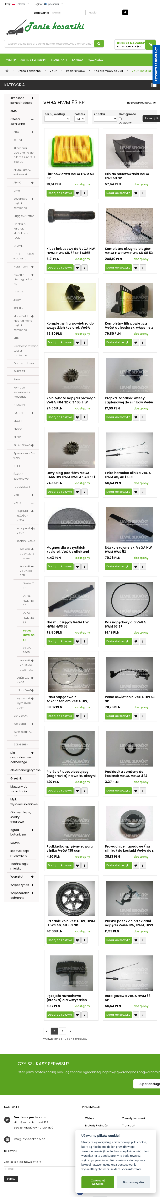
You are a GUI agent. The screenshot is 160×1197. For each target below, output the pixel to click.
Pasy (17, 380)
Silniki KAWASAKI (24, 446)
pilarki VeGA (25, 691)
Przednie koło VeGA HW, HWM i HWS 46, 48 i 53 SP (71, 924)
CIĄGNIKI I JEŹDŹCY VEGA (23, 516)
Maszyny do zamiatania (18, 789)
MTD (16, 338)
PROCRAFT (20, 405)
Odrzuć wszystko (133, 1182)
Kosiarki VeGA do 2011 (26, 571)
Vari (16, 495)
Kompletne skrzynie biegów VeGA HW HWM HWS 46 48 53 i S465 (129, 251)
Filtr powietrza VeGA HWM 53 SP (70, 176)
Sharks (18, 429)
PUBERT (18, 413)
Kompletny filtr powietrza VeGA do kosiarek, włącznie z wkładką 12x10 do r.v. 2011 (129, 326)
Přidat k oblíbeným (77, 193)
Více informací (131, 1169)
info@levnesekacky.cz (29, 1139)
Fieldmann (21, 267)
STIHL (17, 466)
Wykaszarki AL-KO (23, 734)
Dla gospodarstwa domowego (20, 758)
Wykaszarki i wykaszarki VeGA (25, 703)
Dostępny (125, 123)
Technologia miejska (19, 866)
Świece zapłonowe (21, 477)
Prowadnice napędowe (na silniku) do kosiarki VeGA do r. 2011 (129, 849)
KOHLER (18, 308)
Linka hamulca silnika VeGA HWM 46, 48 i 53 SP (128, 475)
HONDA (18, 292)
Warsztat (16, 877)
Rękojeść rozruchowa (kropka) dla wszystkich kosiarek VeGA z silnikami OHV (68, 998)
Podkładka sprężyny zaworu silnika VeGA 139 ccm (70, 849)
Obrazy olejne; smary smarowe (20, 817)
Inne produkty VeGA (26, 531)
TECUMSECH (22, 487)
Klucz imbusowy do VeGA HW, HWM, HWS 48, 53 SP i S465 (71, 251)
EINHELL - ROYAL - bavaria (24, 256)
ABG (16, 132)
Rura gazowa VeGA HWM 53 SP (127, 998)
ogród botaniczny (18, 832)
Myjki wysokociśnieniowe (23, 802)
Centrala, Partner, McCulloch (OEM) (21, 231)
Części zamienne (17, 121)
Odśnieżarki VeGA (24, 680)
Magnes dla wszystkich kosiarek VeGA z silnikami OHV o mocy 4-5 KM (68, 550)
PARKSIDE (20, 372)
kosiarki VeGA (26, 541)
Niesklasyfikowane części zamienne (26, 351)
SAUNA (15, 843)
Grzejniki (16, 779)
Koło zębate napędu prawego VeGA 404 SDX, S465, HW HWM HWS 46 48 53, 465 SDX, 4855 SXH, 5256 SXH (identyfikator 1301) (71, 401)
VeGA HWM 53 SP (28, 635)
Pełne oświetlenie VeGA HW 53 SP (130, 699)
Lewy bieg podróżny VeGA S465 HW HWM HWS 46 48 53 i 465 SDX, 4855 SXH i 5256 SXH (71, 475)
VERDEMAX (21, 716)
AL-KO (17, 183)
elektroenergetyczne (23, 770)
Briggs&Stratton (24, 216)
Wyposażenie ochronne (20, 895)
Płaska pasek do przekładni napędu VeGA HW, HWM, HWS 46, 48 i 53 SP (129, 924)
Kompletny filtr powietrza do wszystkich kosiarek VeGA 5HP (70, 326)
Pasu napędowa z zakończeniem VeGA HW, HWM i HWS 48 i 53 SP (67, 699)
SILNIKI (17, 438)
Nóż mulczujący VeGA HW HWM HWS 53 (68, 625)
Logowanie (41, 12)
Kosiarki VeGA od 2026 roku (26, 665)
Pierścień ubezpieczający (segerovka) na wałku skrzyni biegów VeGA (71, 774)
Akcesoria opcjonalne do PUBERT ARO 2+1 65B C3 (24, 155)
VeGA (17, 503)
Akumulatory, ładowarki (22, 172)
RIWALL (18, 421)
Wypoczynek (19, 885)
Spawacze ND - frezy (24, 456)
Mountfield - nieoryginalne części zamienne (23, 323)
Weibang (20, 724)
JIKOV (17, 300)
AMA (13, 111)
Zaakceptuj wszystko (98, 1182)
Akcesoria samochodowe (21, 100)
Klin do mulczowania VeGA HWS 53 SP (127, 176)
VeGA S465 (27, 650)
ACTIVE (18, 140)
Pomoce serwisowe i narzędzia (22, 392)
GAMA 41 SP (28, 586)
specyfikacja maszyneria (19, 853)
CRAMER (19, 246)
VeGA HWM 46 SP (28, 601)
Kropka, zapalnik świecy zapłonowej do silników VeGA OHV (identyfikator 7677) (129, 401)
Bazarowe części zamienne (20, 203)
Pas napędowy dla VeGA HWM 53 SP (125, 625)
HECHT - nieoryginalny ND (23, 279)
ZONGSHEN (21, 745)
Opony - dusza (24, 364)
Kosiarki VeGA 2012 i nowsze (28, 554)
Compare (84, 193)
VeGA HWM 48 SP (28, 618)
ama (17, 191)
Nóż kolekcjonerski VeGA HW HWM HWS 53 (128, 550)
